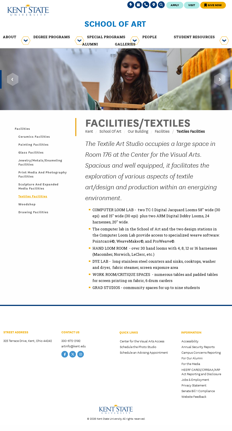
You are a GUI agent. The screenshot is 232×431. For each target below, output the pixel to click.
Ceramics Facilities (34, 136)
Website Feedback (193, 396)
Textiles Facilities (32, 196)
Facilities (162, 131)
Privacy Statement (193, 385)
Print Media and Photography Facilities (42, 174)
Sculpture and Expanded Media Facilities (38, 186)
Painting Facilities (33, 144)
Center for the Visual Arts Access (142, 341)
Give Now (213, 4)
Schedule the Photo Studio (138, 346)
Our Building (138, 131)
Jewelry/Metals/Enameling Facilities (40, 162)
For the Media (190, 363)
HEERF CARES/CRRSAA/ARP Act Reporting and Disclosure (201, 371)
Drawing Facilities (33, 212)
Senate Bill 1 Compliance (198, 390)
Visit (191, 4)
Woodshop (27, 204)
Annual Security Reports (198, 346)
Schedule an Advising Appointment (144, 352)
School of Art (115, 23)
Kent (89, 131)
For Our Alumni (192, 357)
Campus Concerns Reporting (201, 352)
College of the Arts (20, 319)
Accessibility (189, 341)
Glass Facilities (31, 152)
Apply (175, 4)
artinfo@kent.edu (73, 345)
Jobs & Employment (195, 379)
